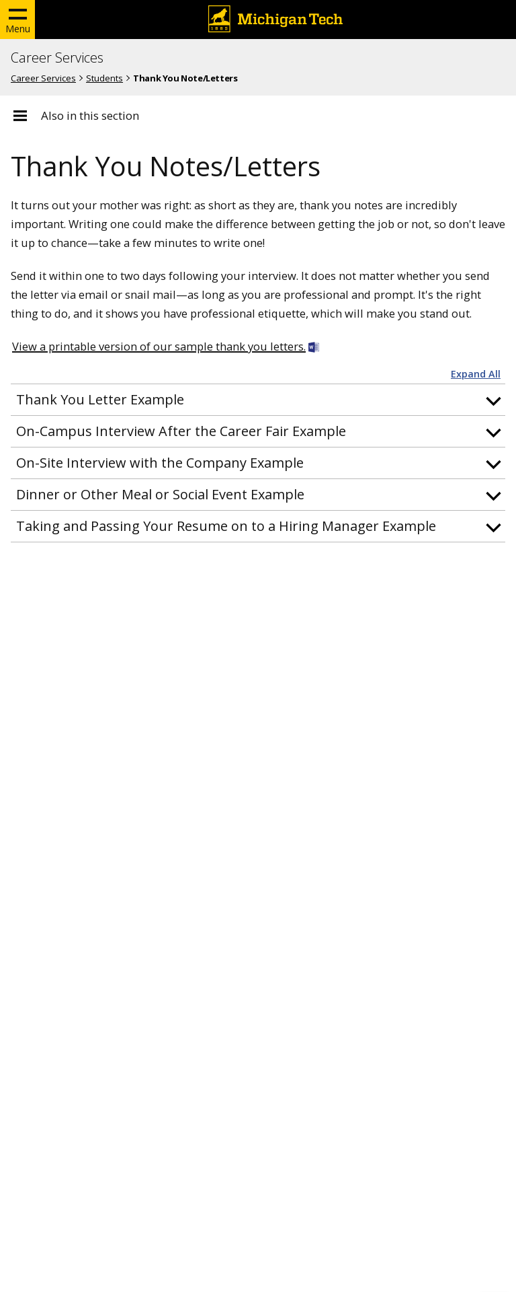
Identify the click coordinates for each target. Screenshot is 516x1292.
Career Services (57, 58)
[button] (258, 400)
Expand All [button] (476, 374)
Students (104, 78)
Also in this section (90, 115)
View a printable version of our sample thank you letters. (159, 346)
